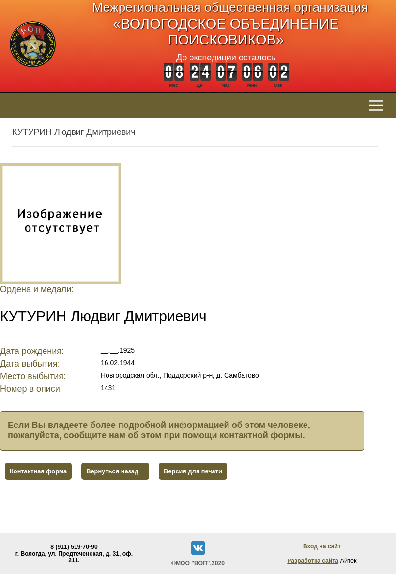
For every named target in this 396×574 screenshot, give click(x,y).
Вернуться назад (112, 471)
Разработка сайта (312, 561)
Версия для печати (193, 471)
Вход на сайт (322, 546)
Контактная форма (38, 471)
